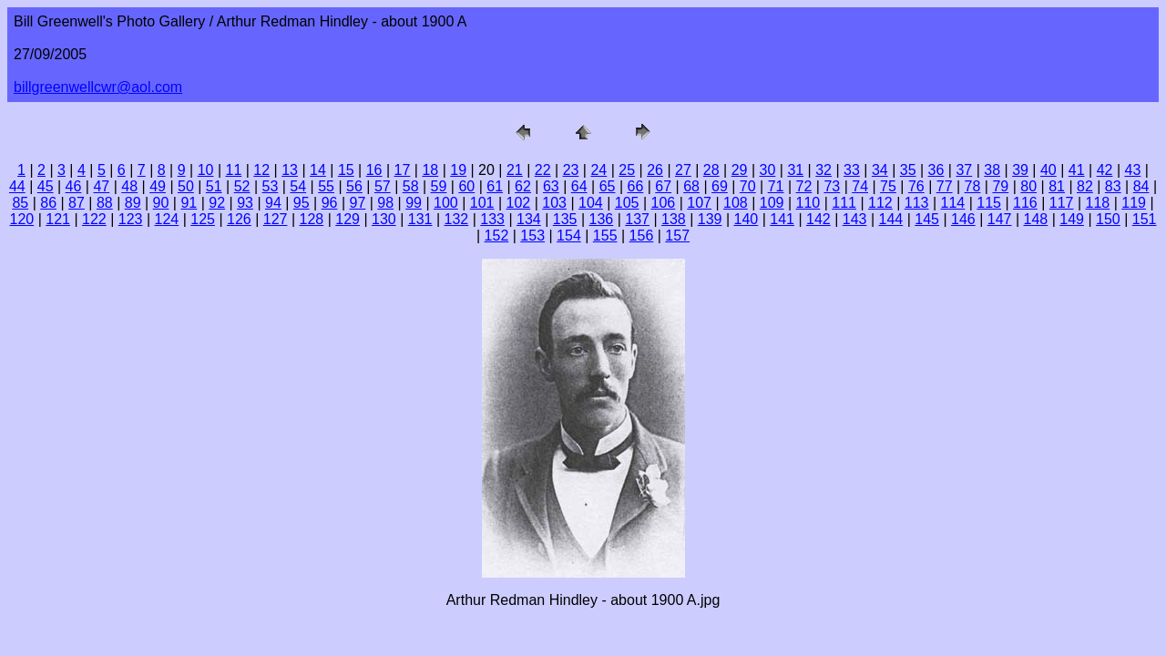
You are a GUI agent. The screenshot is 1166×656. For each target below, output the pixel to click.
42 (1105, 170)
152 (497, 235)
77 (944, 186)
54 (298, 186)
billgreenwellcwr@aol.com (98, 87)
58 (411, 186)
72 (804, 186)
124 (167, 219)
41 (1077, 170)
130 (384, 219)
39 (1020, 170)
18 (430, 170)
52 (242, 186)
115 (989, 202)
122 (94, 219)
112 (880, 202)
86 (48, 202)
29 (739, 170)
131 (420, 219)
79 (1000, 186)
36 (936, 170)
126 (239, 219)
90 (161, 202)
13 (289, 170)
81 (1056, 186)
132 (457, 219)
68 (691, 186)
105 (627, 202)
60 (466, 186)
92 (217, 202)
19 (458, 170)
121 (58, 219)
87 (76, 202)
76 (916, 186)
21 (514, 170)
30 (768, 170)
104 (590, 202)
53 (270, 186)
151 (1144, 219)
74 (860, 186)
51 (214, 186)
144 (891, 219)
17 (402, 170)
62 (523, 186)
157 (677, 235)
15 (346, 170)
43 (1133, 170)
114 (953, 202)
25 (627, 170)
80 (1028, 186)
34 (880, 170)
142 (818, 219)
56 (354, 186)
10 (206, 170)
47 (101, 186)
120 (22, 219)
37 (964, 170)
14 (318, 170)
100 (446, 202)
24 (598, 170)
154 (569, 235)
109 (772, 202)
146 (963, 219)
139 (710, 219)
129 (347, 219)
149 (1071, 219)
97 (358, 202)
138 (673, 219)
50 (186, 186)
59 (439, 186)
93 (245, 202)
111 (844, 202)
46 (74, 186)
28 (711, 170)
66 (635, 186)
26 (655, 170)
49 (157, 186)
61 (494, 186)
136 (601, 219)
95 (301, 202)
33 (852, 170)
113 (917, 202)
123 (130, 219)
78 (973, 186)
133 (492, 219)
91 (188, 202)
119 (1133, 202)
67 (663, 186)
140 (746, 219)
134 (529, 219)
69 (719, 186)
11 (234, 170)
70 (748, 186)
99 (413, 202)
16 (374, 170)
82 (1085, 186)
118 (1098, 202)
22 (543, 170)
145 (927, 219)
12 (261, 170)
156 (641, 235)
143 (855, 219)
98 (385, 202)
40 (1048, 170)
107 (699, 202)
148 (1036, 219)
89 (133, 202)
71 (776, 186)
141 (782, 219)
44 (17, 186)
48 (129, 186)
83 (1113, 186)
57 (382, 186)
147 (999, 219)
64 (579, 186)
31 (795, 170)
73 (831, 186)
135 (565, 219)
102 (518, 202)
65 (607, 186)
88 (105, 202)
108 (735, 202)
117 (1061, 202)
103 (554, 202)
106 (663, 202)
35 (908, 170)
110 (808, 202)
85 (20, 202)
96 (330, 202)
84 (1141, 186)
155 (605, 235)
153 (532, 235)
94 (273, 202)
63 (551, 186)
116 (1025, 202)
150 (1108, 219)
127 (275, 219)
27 (683, 170)
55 (326, 186)
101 (482, 202)
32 (823, 170)
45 (45, 186)
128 (312, 219)
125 (202, 219)
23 (571, 170)
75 (888, 186)
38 (992, 170)
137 (637, 219)
